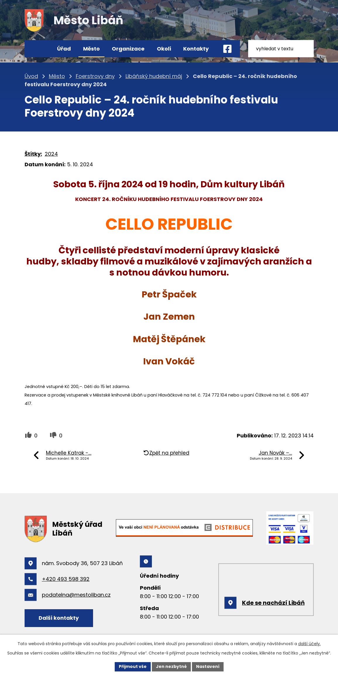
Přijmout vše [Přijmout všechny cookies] (133, 666)
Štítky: (33, 153)
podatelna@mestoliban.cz (76, 594)
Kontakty (196, 48)
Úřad (64, 48)
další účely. (309, 644)
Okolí (164, 48)
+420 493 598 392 (66, 579)
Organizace (128, 48)
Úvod (38, 48)
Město (91, 48)
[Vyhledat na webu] (280, 48)
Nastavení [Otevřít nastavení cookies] (207, 666)
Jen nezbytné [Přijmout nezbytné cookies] (171, 666)
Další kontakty (59, 617)
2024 (51, 153)
